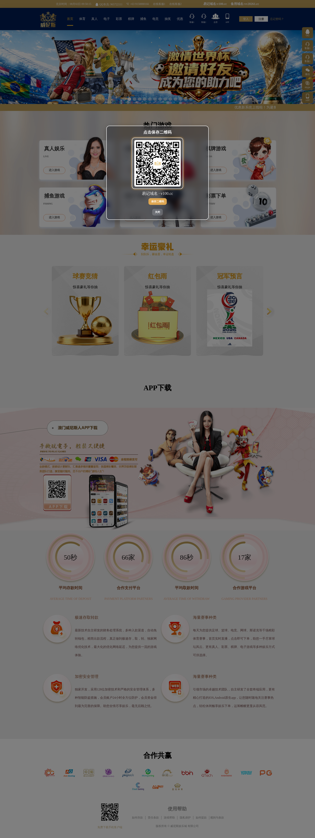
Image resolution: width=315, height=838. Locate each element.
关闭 (157, 212)
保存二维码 (157, 201)
